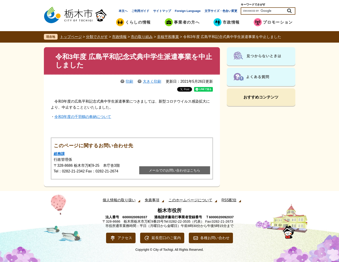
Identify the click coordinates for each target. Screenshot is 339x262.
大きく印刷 (152, 81)
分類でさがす (97, 37)
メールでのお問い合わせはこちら (174, 170)
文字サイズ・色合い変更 (221, 11)
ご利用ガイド (140, 11)
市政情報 (119, 37)
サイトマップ (162, 11)
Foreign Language (188, 11)
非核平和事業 (168, 37)
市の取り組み (142, 37)
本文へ (123, 11)
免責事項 (152, 200)
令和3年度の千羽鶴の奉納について (82, 117)
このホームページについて (190, 200)
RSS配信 (229, 200)
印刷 (129, 81)
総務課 (59, 154)
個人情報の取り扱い (119, 200)
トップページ (71, 37)
